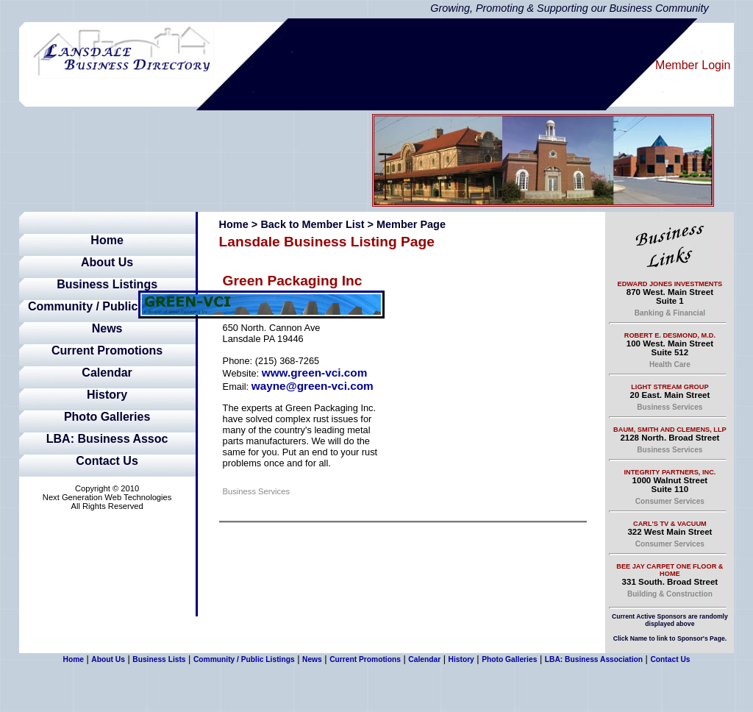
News (107, 328)
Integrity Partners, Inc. (669, 472)
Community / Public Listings (107, 306)
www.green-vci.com (315, 372)
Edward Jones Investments (670, 284)
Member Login (692, 65)
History (107, 394)
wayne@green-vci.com (312, 386)
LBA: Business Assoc (107, 438)
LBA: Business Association (594, 659)
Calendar (107, 372)
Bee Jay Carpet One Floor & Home (669, 570)
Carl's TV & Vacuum (670, 523)
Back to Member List (312, 224)
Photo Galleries (107, 416)
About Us (107, 262)
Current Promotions (107, 350)
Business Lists (158, 659)
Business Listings (107, 284)
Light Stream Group (669, 387)
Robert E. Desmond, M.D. (669, 335)
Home (106, 240)
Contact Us (107, 461)
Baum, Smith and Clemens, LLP (670, 429)
